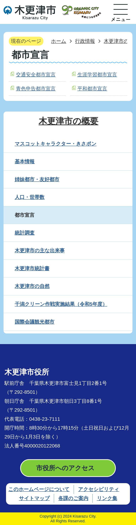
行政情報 (85, 41)
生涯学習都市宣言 (97, 74)
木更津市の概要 (68, 121)
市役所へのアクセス (65, 468)
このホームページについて (39, 489)
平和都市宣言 (92, 88)
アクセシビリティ (98, 489)
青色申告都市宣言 (36, 88)
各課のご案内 (73, 498)
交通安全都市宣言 (36, 74)
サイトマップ (34, 498)
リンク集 (107, 498)
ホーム (58, 41)
